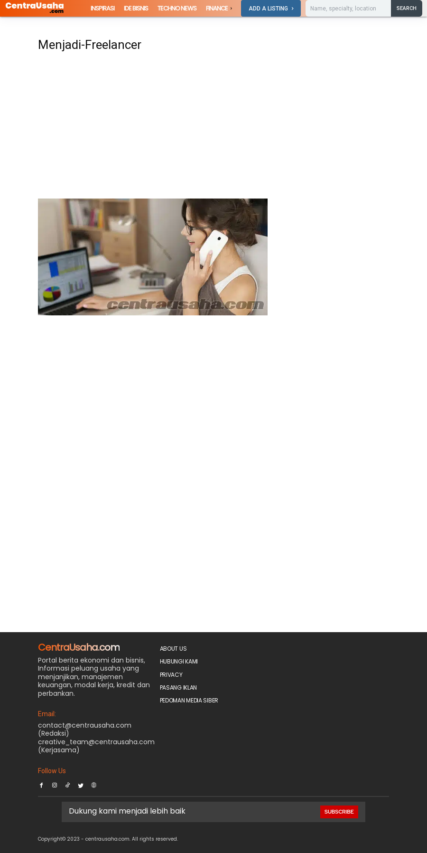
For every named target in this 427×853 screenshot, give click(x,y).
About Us (173, 648)
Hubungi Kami (179, 661)
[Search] (406, 8)
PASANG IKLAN (178, 687)
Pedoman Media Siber (189, 700)
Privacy (171, 675)
